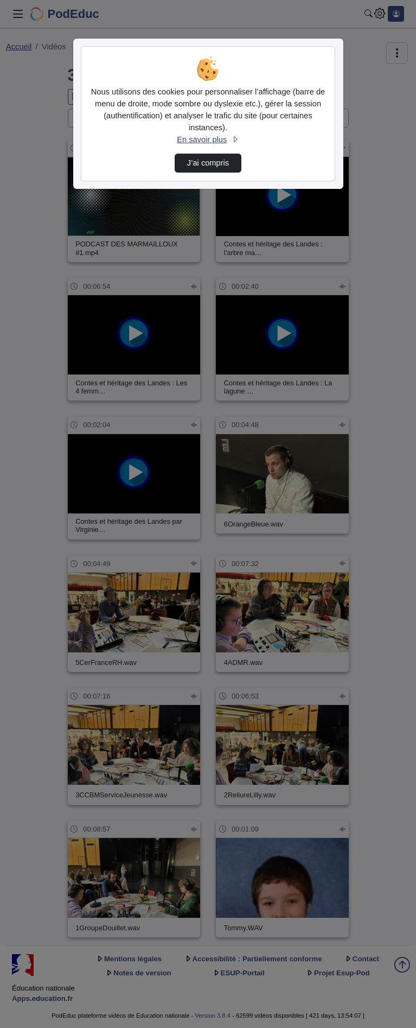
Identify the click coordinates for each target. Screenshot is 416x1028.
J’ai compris (208, 162)
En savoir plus (208, 139)
